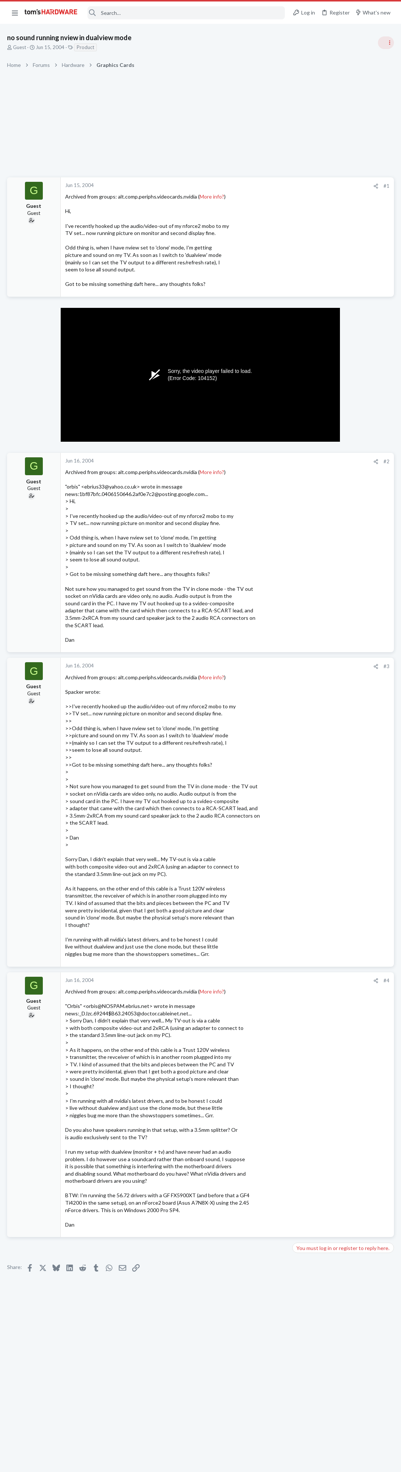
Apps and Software (316, 784)
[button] (14, 12)
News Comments (313, 592)
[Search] (186, 12)
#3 (267, 666)
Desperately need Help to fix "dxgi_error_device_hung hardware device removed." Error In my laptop (343, 656)
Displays (304, 728)
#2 (267, 461)
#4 (267, 980)
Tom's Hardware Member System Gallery (342, 420)
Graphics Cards (312, 1008)
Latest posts (299, 747)
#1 (267, 186)
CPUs (301, 914)
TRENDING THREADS (307, 404)
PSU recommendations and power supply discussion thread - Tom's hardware (341, 505)
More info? (212, 196)
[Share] (256, 186)
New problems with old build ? (341, 835)
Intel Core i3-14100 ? (331, 900)
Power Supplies (312, 534)
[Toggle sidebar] (386, 42)
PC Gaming (307, 483)
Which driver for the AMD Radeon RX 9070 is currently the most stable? (339, 980)
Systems (304, 441)
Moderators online (309, 1027)
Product (86, 47)
